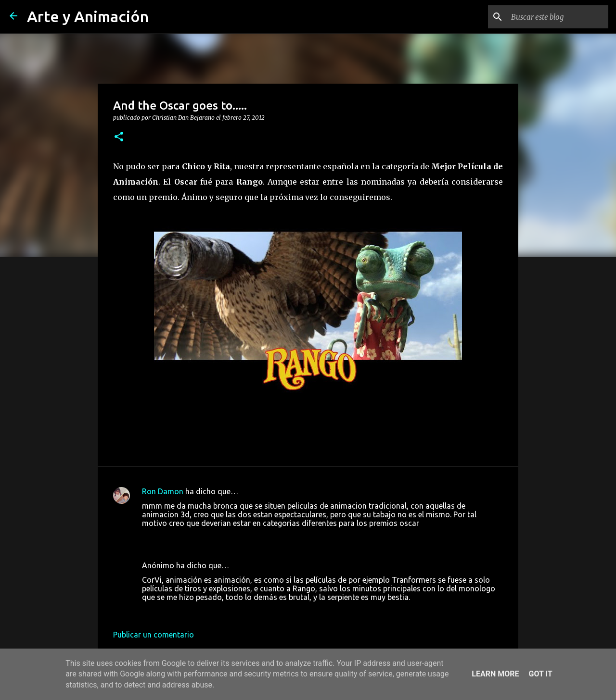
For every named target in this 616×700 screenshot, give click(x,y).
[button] (119, 137)
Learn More (495, 673)
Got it (540, 673)
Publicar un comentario (153, 634)
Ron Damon (162, 491)
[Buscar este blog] (557, 16)
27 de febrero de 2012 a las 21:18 (199, 537)
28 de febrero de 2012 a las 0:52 (197, 611)
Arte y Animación (88, 16)
